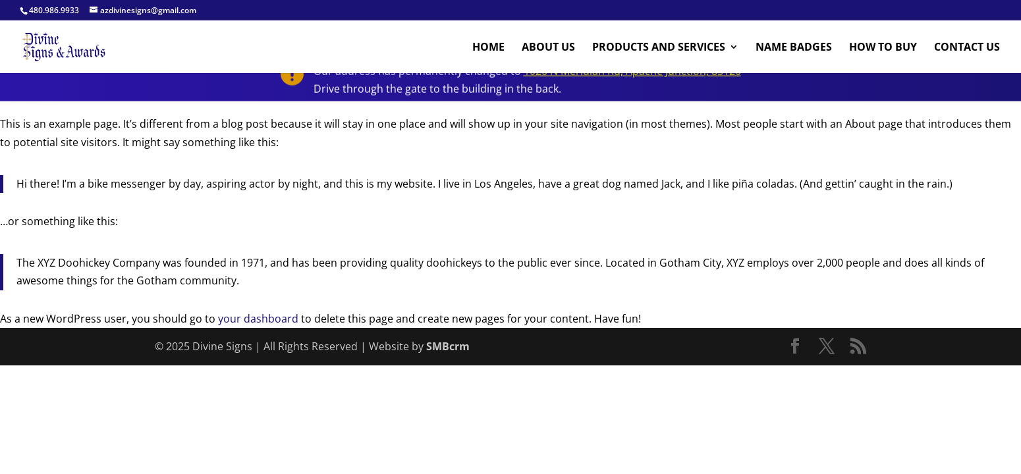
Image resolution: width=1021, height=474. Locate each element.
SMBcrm (448, 346)
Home (488, 48)
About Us (548, 48)
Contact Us (967, 48)
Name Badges (794, 48)
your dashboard (258, 318)
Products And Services (658, 48)
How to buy (883, 48)
